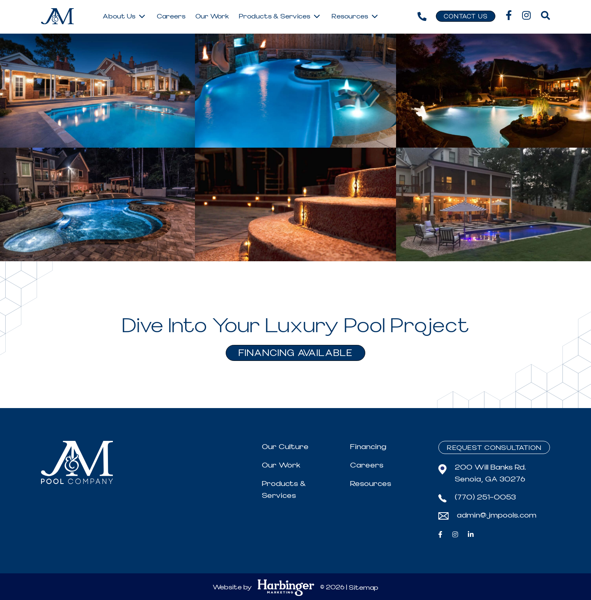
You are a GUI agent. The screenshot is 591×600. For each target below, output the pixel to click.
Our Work (281, 465)
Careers (366, 465)
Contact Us (466, 17)
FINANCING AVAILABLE (295, 353)
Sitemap (363, 587)
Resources (370, 484)
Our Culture (285, 447)
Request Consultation (494, 447)
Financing (368, 447)
